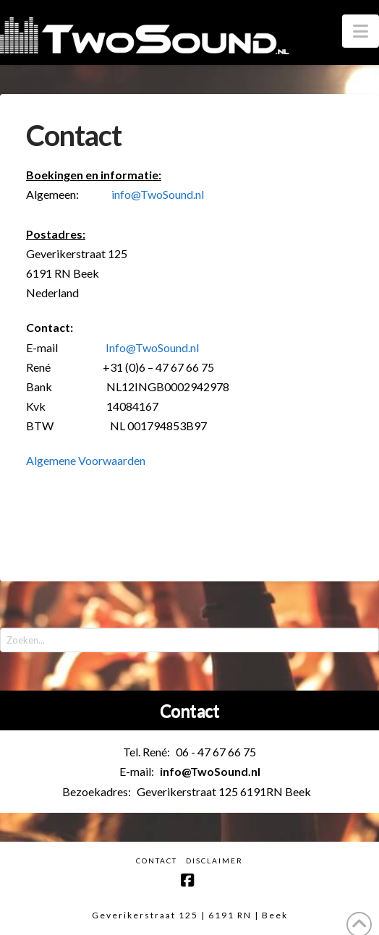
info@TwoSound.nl (157, 194)
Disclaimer (214, 860)
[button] (360, 31)
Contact (156, 860)
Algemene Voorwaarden (85, 460)
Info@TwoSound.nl (152, 347)
